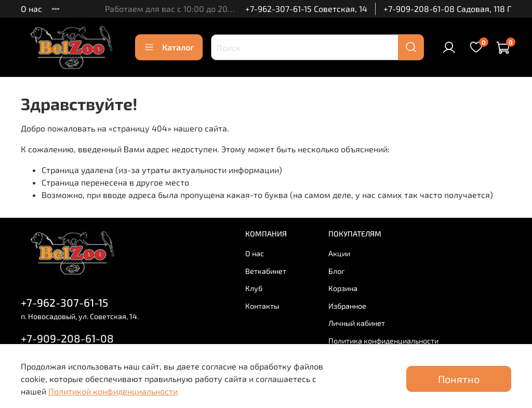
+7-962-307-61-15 (64, 302)
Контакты (262, 305)
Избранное (347, 305)
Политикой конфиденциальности (113, 391)
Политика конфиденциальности (383, 340)
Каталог (169, 47)
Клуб (253, 288)
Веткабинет (265, 271)
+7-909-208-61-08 (67, 338)
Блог (336, 271)
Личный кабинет (356, 323)
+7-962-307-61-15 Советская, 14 (306, 9)
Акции (339, 253)
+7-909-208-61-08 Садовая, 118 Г (447, 9)
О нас (31, 9)
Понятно (459, 379)
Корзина (342, 288)
